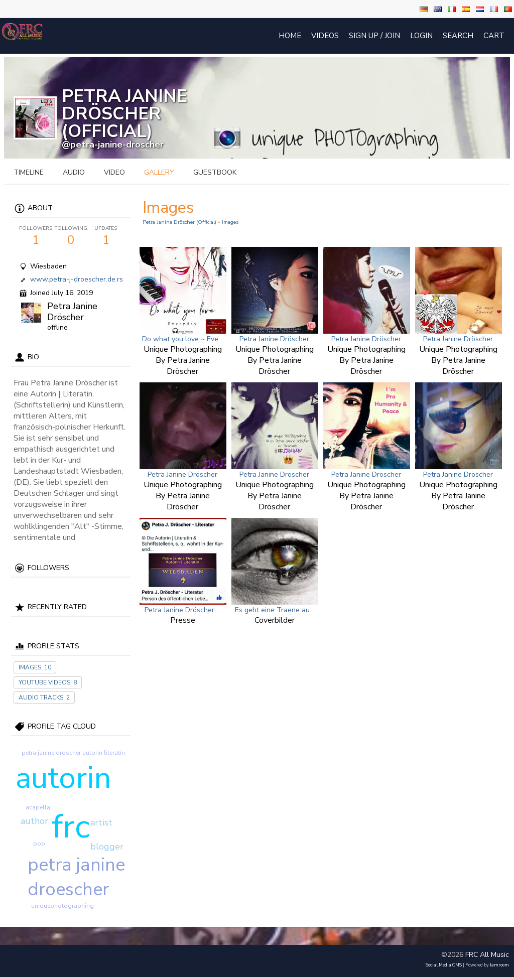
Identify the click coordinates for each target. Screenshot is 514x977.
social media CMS (444, 965)
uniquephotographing (62, 906)
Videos (325, 36)
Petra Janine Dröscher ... (183, 610)
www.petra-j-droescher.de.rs (76, 279)
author (34, 821)
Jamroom (499, 965)
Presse (182, 620)
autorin (63, 777)
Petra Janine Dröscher (72, 311)
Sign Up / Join (374, 36)
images (230, 222)
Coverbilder (274, 620)
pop (39, 844)
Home (290, 36)
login (421, 36)
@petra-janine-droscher (113, 144)
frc (71, 826)
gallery (159, 172)
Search (458, 36)
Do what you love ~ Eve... (182, 339)
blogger (106, 847)
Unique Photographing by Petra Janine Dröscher (183, 360)
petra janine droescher (76, 877)
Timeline (29, 172)
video (114, 172)
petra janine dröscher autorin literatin (73, 753)
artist (101, 822)
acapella (38, 807)
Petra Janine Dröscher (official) (179, 222)
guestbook (214, 172)
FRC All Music (487, 954)
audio (74, 172)
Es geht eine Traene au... (274, 610)
